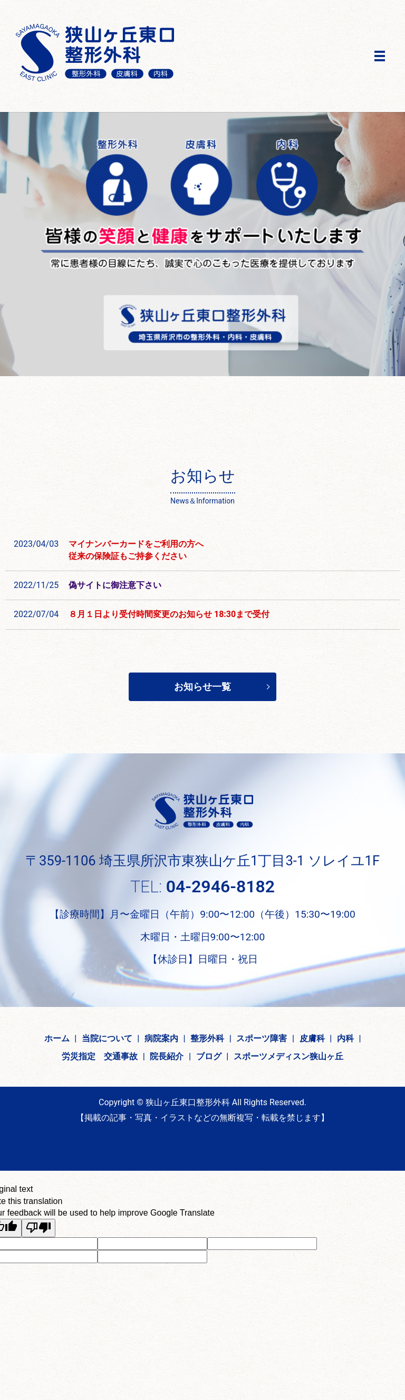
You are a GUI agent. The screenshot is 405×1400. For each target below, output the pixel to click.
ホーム (57, 1038)
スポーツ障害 (261, 1038)
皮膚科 (312, 1038)
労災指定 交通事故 (100, 1056)
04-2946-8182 (220, 886)
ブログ (208, 1056)
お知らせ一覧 (202, 686)
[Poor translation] (38, 1228)
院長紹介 (167, 1056)
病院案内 (161, 1038)
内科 (345, 1038)
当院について (107, 1038)
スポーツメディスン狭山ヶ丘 (288, 1056)
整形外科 (207, 1038)
